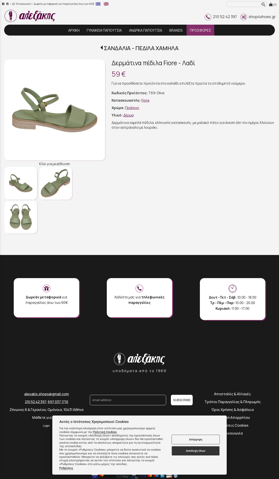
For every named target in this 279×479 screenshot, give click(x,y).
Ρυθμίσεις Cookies (232, 425)
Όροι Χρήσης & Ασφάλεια (232, 409)
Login (46, 426)
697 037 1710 (58, 401)
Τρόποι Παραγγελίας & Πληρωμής (232, 401)
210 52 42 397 (221, 16)
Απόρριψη (195, 439)
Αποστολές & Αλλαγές (232, 394)
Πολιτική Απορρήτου (232, 417)
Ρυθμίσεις (66, 468)
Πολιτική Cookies (105, 432)
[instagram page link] (7, 4)
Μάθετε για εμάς (46, 417)
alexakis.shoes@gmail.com (46, 394)
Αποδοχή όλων (195, 450)
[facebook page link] (3, 4)
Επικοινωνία (21, 4)
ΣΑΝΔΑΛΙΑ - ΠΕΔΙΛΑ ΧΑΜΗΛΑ (141, 48)
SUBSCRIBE (182, 400)
